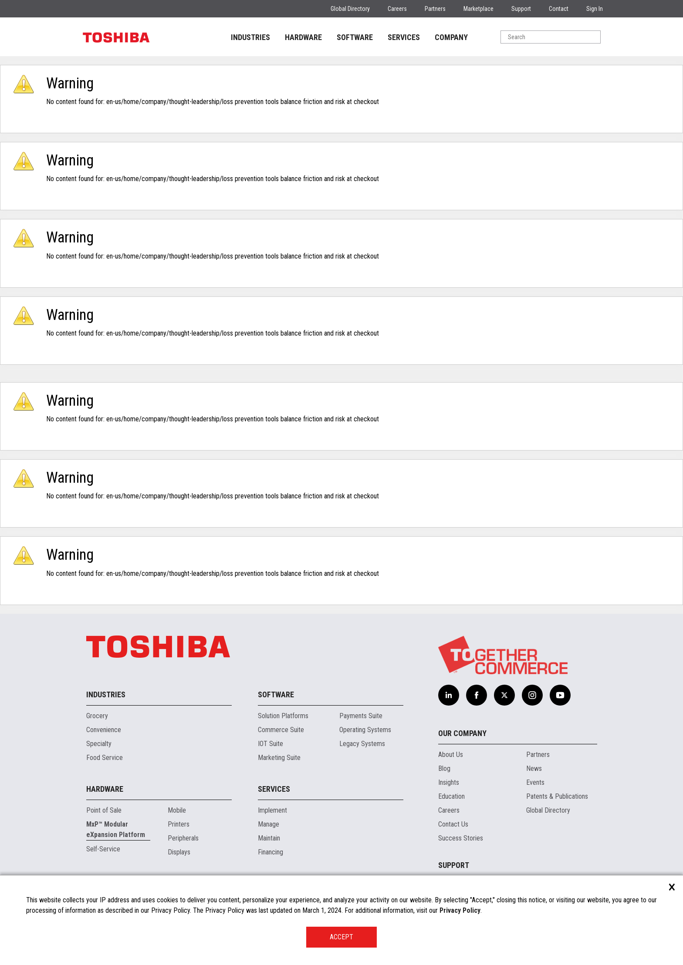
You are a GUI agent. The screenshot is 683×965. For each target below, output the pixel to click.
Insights (448, 782)
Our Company (462, 733)
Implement (272, 810)
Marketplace (478, 8)
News (534, 768)
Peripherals (183, 838)
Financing (270, 852)
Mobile (177, 810)
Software (276, 694)
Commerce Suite (281, 730)
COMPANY (451, 37)
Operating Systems (365, 730)
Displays (179, 852)
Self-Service (103, 849)
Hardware (104, 789)
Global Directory (350, 8)
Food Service (104, 757)
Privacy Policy (460, 910)
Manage (268, 824)
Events (535, 782)
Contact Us (453, 824)
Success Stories (460, 838)
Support (521, 8)
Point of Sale (104, 810)
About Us (450, 754)
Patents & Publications (557, 796)
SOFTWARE (355, 37)
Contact (558, 8)
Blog (444, 768)
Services (274, 789)
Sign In (594, 8)
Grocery (97, 716)
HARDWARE (303, 37)
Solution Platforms (283, 716)
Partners (435, 8)
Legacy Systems (362, 744)
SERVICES (404, 37)
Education (451, 796)
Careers (397, 8)
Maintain (269, 838)
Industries (105, 694)
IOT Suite (270, 744)
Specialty (99, 744)
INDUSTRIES (250, 37)
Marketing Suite (279, 757)
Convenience (103, 730)
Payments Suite (360, 716)
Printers (178, 824)
